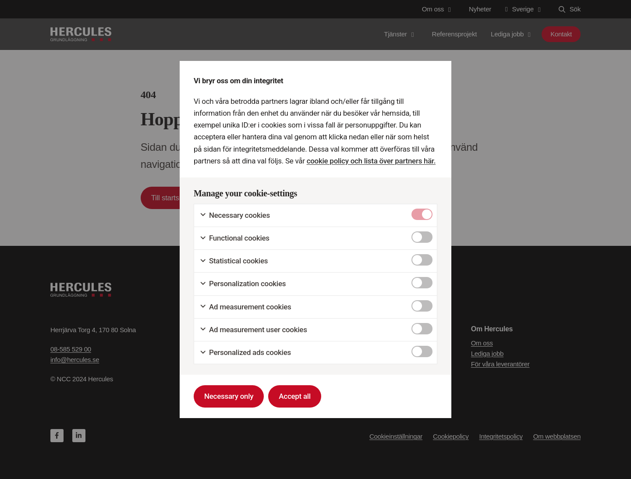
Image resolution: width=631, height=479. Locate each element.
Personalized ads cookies (245, 352)
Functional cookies (234, 238)
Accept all (294, 396)
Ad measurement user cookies (253, 329)
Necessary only (228, 396)
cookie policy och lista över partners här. (370, 160)
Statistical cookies (233, 261)
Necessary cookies (234, 215)
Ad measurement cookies (245, 307)
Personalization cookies (242, 283)
